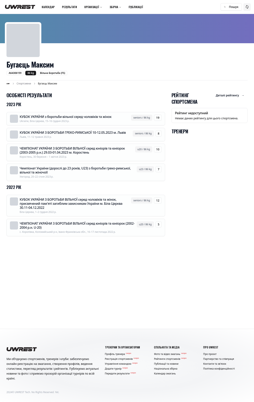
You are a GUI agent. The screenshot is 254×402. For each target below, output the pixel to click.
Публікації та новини (166, 363)
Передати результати (120, 373)
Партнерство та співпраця (218, 359)
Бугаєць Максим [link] (47, 83)
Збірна (115, 7)
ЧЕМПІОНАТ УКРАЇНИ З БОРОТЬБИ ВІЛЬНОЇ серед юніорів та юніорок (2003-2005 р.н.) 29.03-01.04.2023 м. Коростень (72, 150)
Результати (69, 7)
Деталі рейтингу (230, 95)
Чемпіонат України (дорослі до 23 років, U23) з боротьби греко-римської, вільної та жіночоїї (75, 170)
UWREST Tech (22, 392)
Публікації (136, 7)
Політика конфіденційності (219, 368)
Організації (93, 7)
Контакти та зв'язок (214, 363)
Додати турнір (116, 368)
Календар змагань (165, 373)
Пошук (231, 7)
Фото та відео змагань (170, 354)
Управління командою (121, 363)
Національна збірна (165, 368)
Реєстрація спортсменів (122, 359)
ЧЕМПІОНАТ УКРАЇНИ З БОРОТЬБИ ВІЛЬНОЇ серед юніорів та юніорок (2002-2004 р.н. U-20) (77, 225)
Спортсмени (24, 83)
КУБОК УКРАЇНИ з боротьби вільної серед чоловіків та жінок (65, 116)
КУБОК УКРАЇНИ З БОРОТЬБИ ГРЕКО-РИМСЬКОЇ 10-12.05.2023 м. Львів (73, 132)
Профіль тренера (118, 354)
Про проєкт (210, 354)
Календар (48, 7)
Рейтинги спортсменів (170, 359)
